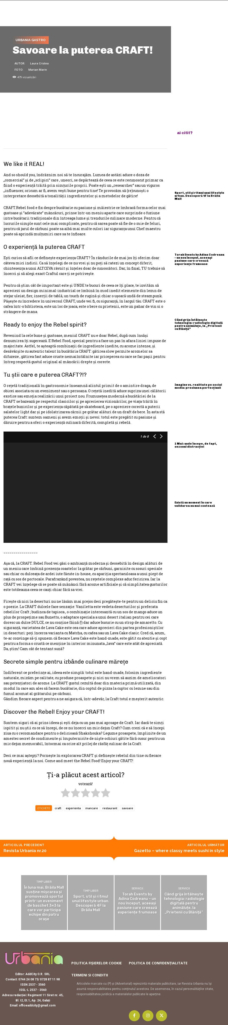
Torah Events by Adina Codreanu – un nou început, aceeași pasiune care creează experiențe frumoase (199, 259)
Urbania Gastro (31, 40)
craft (58, 808)
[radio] (65, 793)
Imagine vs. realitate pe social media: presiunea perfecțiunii (198, 386)
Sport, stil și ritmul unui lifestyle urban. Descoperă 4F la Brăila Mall (199, 195)
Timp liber (44, 881)
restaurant (109, 808)
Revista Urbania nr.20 (25, 850)
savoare (127, 808)
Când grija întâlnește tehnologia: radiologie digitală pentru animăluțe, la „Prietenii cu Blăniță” (199, 324)
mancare (91, 808)
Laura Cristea (39, 63)
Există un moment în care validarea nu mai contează (195, 504)
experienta (73, 808)
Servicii (137, 888)
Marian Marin (37, 70)
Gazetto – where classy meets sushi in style (179, 850)
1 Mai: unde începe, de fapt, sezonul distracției (196, 445)
